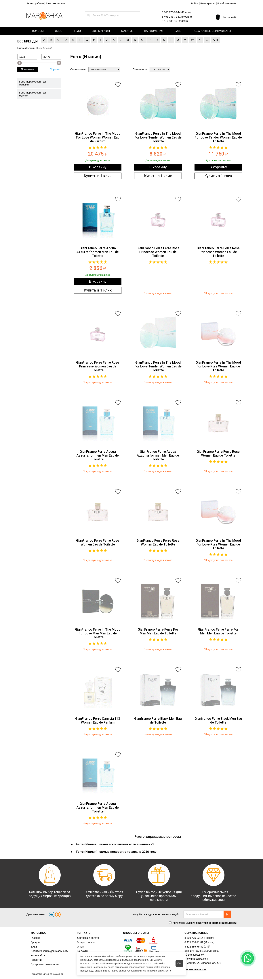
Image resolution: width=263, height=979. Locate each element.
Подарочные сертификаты (212, 30)
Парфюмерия (153, 30)
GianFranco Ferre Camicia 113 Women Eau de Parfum (97, 720)
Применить (27, 69)
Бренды (35, 942)
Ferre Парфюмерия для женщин (33, 83)
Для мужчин (101, 30)
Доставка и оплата (88, 937)
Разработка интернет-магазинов (47, 974)
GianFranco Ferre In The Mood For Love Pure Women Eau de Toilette (218, 366)
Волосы (37, 30)
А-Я (215, 39)
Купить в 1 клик (98, 176)
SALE (34, 946)
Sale (178, 30)
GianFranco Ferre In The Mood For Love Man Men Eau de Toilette (97, 633)
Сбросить (55, 69)
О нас (80, 946)
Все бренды (27, 41)
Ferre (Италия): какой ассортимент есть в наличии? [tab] (115, 844)
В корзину (97, 167)
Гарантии (36, 959)
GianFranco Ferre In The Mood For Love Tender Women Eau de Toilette (158, 137)
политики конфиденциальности (216, 922)
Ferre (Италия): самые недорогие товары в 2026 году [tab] (116, 851)
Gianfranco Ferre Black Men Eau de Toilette (158, 720)
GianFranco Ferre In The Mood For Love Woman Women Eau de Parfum (97, 137)
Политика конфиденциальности (49, 951)
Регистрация (207, 3)
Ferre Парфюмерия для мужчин (33, 94)
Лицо (58, 30)
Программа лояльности (45, 964)
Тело (77, 30)
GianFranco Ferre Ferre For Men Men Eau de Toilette (158, 631)
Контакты (82, 951)
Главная (35, 937)
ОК (179, 963)
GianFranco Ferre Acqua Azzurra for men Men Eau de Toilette (98, 252)
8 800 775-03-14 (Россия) (176, 12)
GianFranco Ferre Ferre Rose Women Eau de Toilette (218, 453)
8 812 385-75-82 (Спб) (175, 21)
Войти (194, 3)
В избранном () (227, 3)
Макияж (127, 30)
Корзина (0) (230, 17)
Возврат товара (86, 942)
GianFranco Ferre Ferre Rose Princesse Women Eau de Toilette (157, 252)
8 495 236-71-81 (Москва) (177, 16)
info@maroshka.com (196, 958)
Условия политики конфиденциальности (149, 970)
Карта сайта (38, 955)
